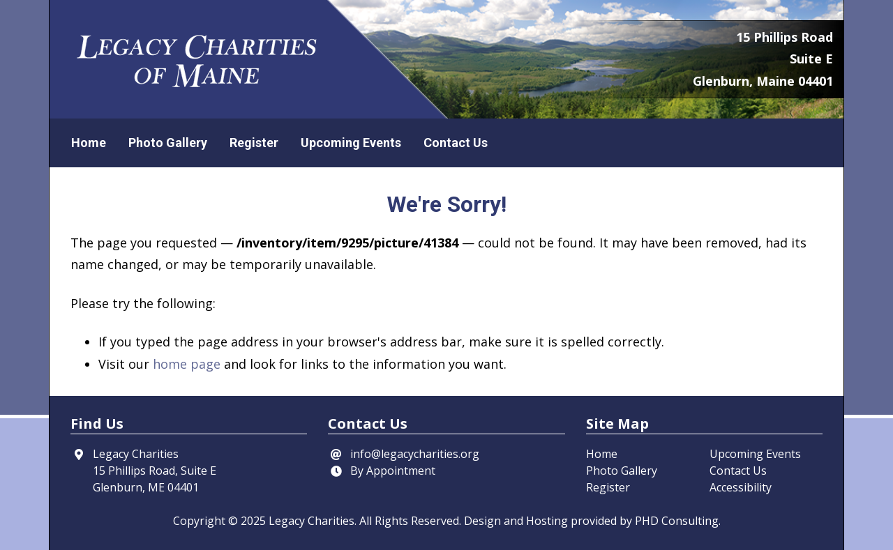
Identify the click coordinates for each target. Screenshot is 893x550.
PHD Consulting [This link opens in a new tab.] (677, 520)
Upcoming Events (351, 142)
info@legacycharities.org (414, 453)
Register (254, 142)
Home (88, 142)
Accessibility (741, 487)
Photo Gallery (167, 142)
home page (186, 364)
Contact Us (455, 142)
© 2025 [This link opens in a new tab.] (247, 520)
